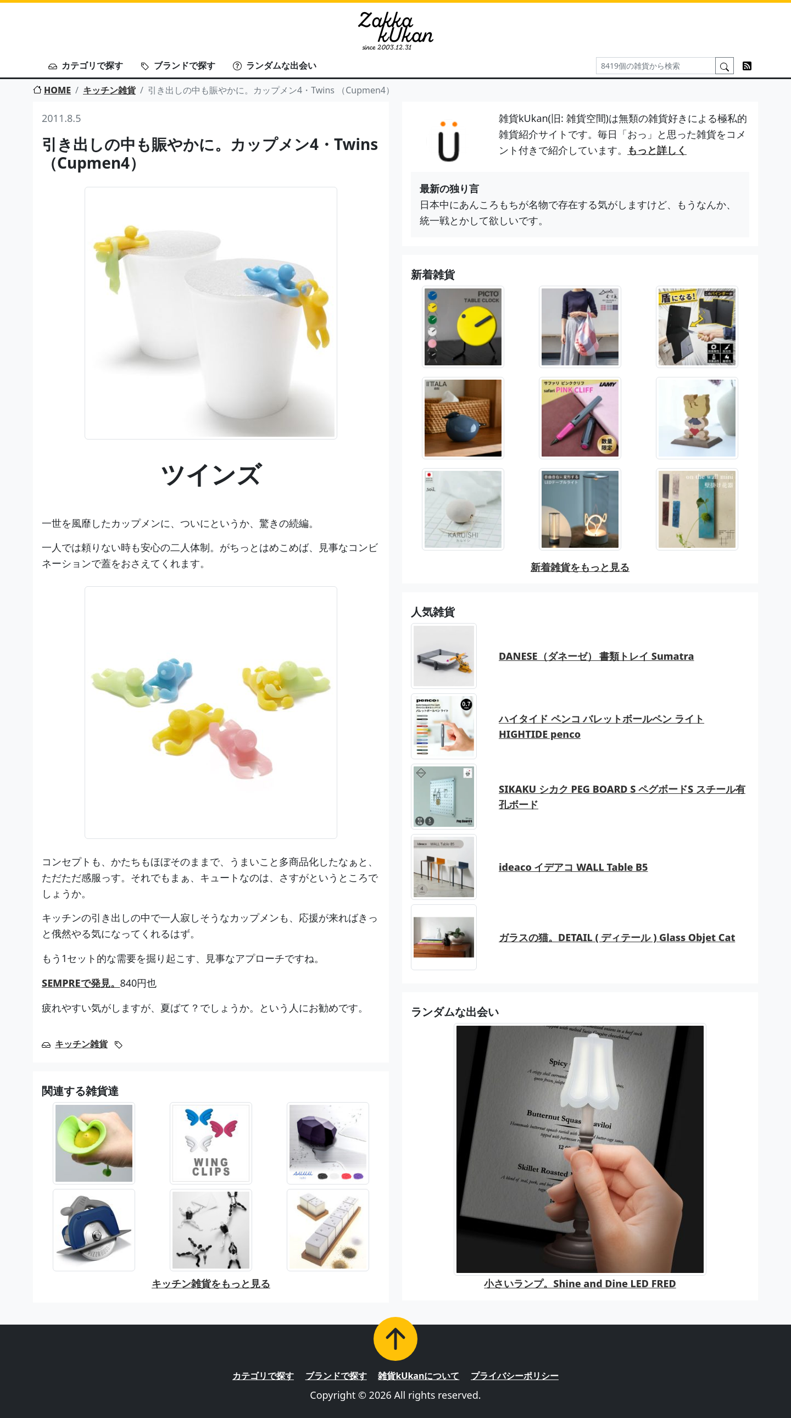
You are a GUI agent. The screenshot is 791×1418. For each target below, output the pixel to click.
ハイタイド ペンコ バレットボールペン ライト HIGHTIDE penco (601, 726)
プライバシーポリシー (515, 1376)
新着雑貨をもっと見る (580, 567)
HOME (52, 90)
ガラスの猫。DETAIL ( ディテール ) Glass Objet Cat (617, 937)
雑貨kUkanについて (418, 1376)
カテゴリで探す (85, 65)
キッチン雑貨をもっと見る (211, 1283)
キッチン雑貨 (109, 90)
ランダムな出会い (274, 65)
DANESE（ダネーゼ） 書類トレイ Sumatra (596, 656)
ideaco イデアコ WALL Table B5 (573, 867)
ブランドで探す (178, 65)
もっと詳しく (657, 150)
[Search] (656, 65)
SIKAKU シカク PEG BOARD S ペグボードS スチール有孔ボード (622, 796)
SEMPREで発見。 (81, 982)
